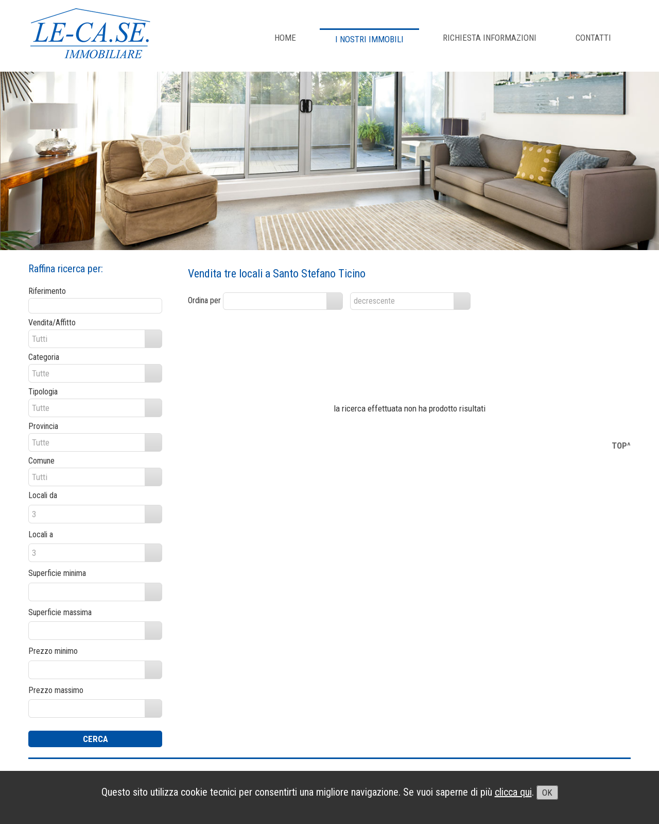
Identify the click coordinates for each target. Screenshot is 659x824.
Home (285, 37)
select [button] (335, 301)
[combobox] (275, 301)
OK (547, 792)
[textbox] (95, 306)
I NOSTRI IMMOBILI (369, 39)
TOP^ (621, 445)
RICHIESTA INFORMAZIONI (489, 37)
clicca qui (513, 792)
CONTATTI (593, 37)
